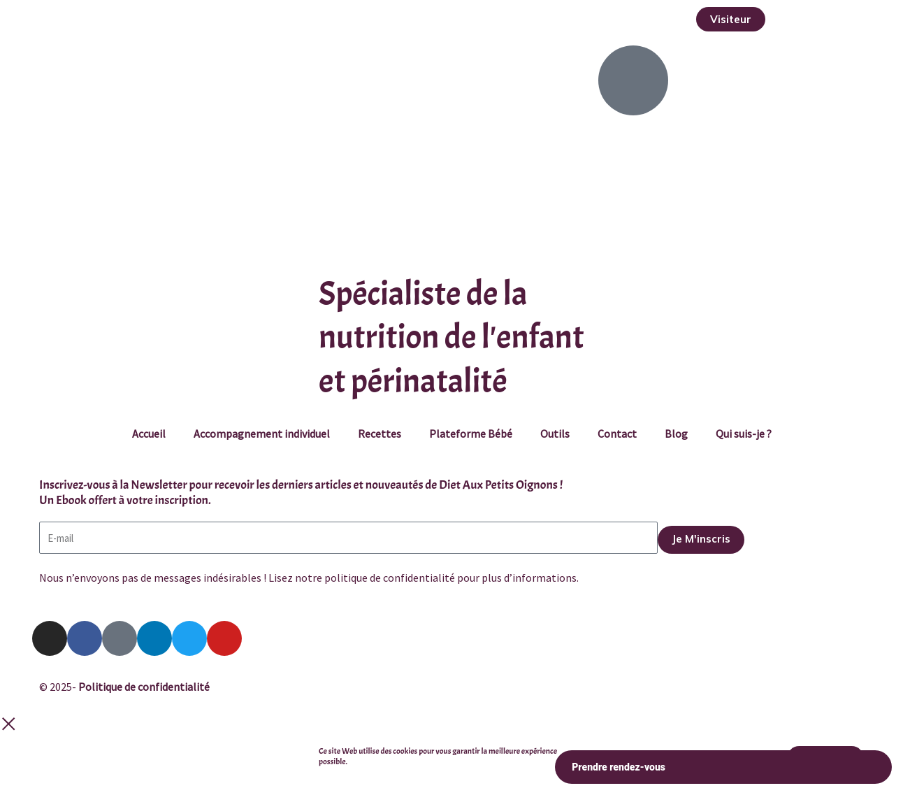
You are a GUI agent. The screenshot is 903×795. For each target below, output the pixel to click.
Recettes (379, 434)
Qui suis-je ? (744, 434)
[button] (730, 19)
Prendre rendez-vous (723, 767)
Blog (676, 434)
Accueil (149, 434)
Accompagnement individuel (262, 434)
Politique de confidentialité (144, 687)
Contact (617, 434)
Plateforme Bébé (470, 434)
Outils (555, 434)
